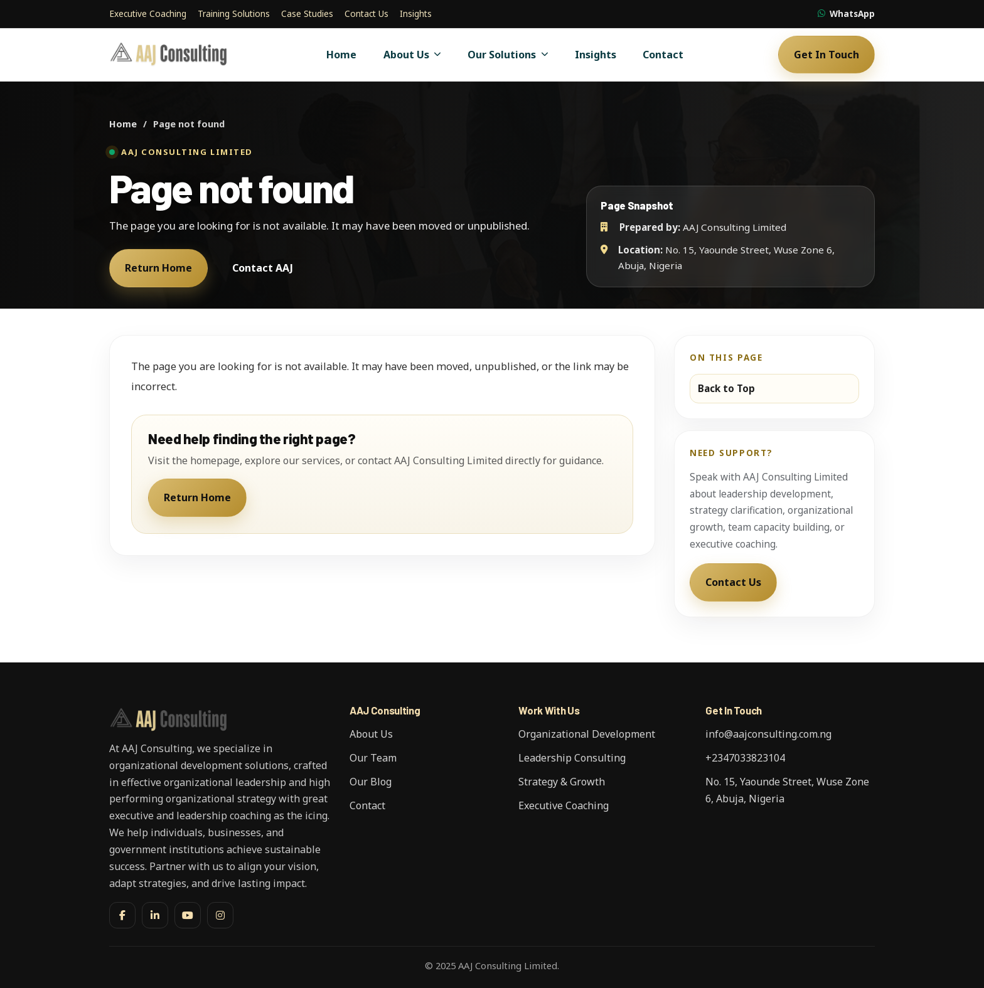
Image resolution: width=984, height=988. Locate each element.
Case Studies (307, 13)
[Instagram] (220, 915)
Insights (416, 13)
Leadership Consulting (572, 758)
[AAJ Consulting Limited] (170, 55)
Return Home (158, 268)
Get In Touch (826, 54)
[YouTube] (187, 915)
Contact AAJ (262, 268)
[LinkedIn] (155, 915)
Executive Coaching (147, 13)
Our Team (373, 758)
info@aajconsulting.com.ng (768, 734)
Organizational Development (586, 734)
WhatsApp (846, 13)
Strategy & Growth (561, 782)
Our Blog (371, 782)
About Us (412, 54)
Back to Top (726, 388)
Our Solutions (508, 54)
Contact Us (366, 13)
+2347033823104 (745, 758)
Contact (663, 54)
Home (341, 54)
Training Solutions (234, 13)
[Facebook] (122, 915)
